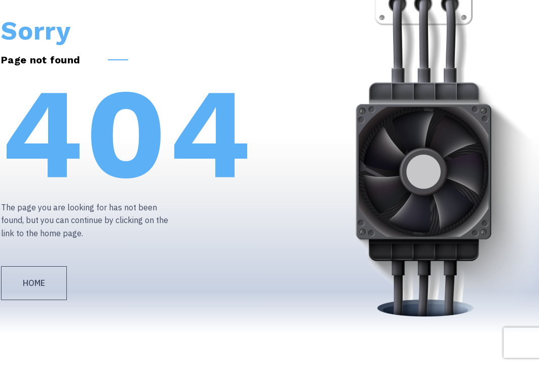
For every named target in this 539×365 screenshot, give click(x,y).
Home (34, 283)
